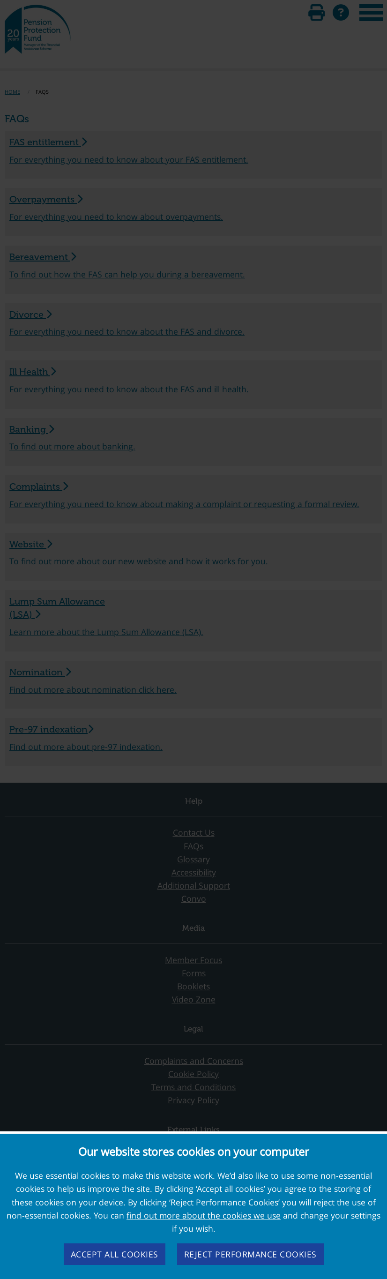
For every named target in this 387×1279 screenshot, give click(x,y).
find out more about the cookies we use (204, 1215)
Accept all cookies (114, 1254)
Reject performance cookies (250, 1254)
